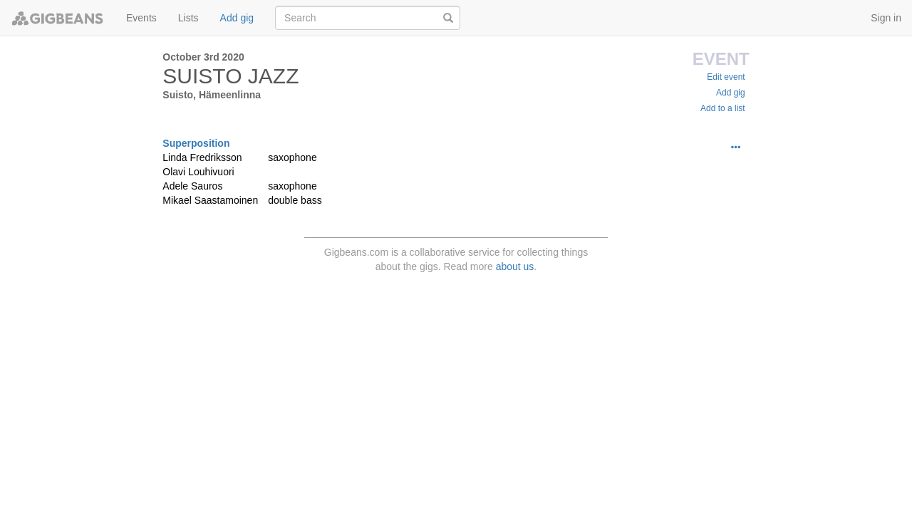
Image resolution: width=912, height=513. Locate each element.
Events (141, 18)
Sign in (886, 18)
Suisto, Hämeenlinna (211, 94)
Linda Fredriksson (202, 157)
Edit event (726, 77)
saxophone (292, 157)
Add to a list (722, 108)
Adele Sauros (192, 186)
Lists (188, 18)
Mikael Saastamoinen (210, 200)
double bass (295, 200)
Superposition (195, 143)
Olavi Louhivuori (198, 171)
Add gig (237, 18)
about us (515, 266)
